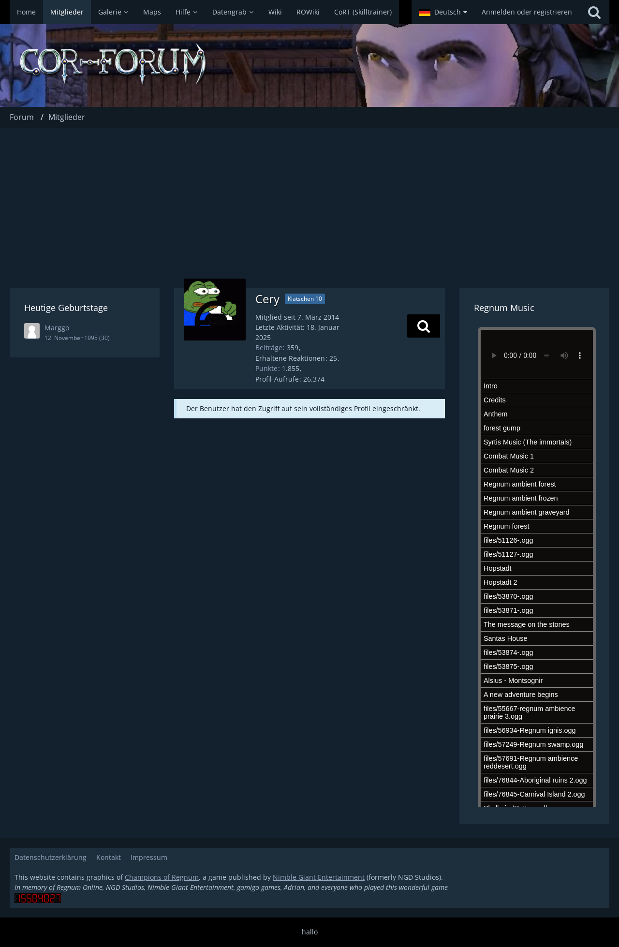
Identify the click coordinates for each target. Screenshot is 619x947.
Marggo (56, 327)
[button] (443, 12)
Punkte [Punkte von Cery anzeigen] (266, 368)
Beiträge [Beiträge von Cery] (268, 347)
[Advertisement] (309, 200)
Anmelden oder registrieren (527, 11)
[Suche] (594, 12)
